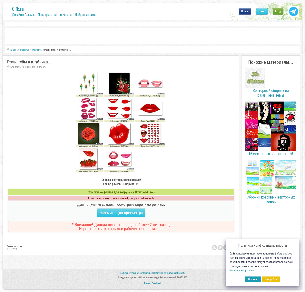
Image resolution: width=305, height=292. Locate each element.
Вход (278, 11)
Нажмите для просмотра (121, 212)
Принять (253, 279)
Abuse (146, 283)
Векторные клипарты (34, 66)
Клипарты (15, 66)
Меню (262, 11)
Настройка (271, 279)
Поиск (245, 11)
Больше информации (242, 270)
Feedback (157, 283)
